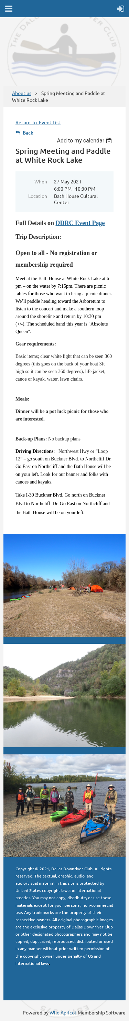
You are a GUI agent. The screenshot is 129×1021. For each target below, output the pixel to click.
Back (28, 132)
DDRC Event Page (80, 223)
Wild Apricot (63, 1012)
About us (21, 93)
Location (37, 196)
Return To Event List (38, 122)
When (40, 181)
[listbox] (85, 140)
